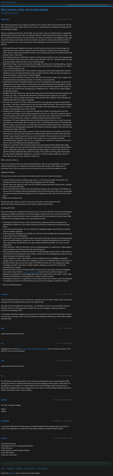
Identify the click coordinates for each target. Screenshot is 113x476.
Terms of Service (30, 468)
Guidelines (19, 468)
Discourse (12, 473)
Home (3, 468)
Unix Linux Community (9, 2)
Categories (10, 468)
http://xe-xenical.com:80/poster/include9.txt (34, 349)
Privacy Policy (42, 468)
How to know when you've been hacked (24, 9)
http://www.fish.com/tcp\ (31, 272)
